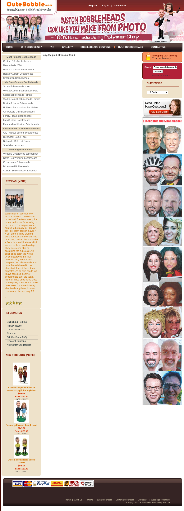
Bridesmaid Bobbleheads (16, 166)
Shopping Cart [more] (164, 55)
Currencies (154, 83)
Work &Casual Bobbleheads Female (21, 99)
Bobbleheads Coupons (95, 47)
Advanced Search (161, 75)
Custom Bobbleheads (125, 500)
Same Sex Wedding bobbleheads (20, 158)
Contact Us (158, 47)
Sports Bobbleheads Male (16, 86)
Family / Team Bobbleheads (17, 116)
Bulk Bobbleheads (130, 47)
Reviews (89, 500)
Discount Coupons (16, 341)
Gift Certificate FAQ (17, 337)
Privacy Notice (14, 325)
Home (9, 47)
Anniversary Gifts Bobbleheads (19, 111)
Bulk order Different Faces (16, 141)
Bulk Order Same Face (15, 137)
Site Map (11, 333)
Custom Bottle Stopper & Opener (20, 170)
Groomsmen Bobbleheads (16, 162)
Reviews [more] (16, 181)
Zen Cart (166, 503)
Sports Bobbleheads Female (17, 95)
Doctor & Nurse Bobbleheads (18, 103)
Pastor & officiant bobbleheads (18, 69)
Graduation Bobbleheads (16, 78)
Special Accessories (13, 145)
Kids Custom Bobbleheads (16, 120)
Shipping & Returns (17, 322)
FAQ (51, 47)
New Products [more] (20, 355)
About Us (78, 500)
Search (148, 67)
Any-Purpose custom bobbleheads (20, 132)
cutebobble (146, 503)
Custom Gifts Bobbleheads (17, 61)
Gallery (67, 47)
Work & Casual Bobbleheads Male (20, 90)
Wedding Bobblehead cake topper (20, 153)
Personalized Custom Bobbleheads (21, 124)
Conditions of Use (16, 329)
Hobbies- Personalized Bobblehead (21, 107)
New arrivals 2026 (12, 65)
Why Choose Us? (31, 47)
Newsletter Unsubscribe (19, 345)
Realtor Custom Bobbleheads (18, 74)
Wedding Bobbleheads (160, 500)
